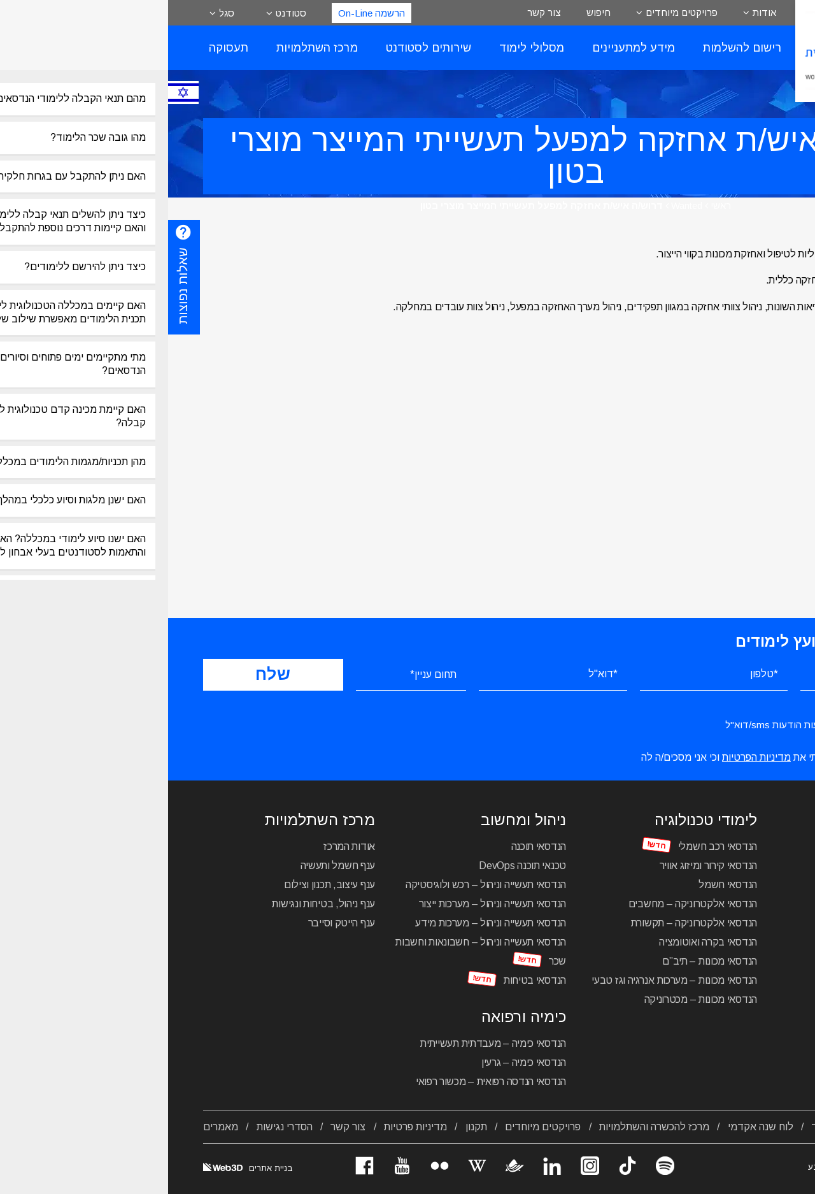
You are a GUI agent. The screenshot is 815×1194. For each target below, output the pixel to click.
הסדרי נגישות (117, 1126)
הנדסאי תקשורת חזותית (732, 903)
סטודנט (123, 13)
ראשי (552, 205)
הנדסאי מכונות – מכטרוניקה (533, 999)
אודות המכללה (749, 1126)
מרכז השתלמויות (149, 47)
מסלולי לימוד (363, 47)
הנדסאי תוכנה (370, 846)
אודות (596, 12)
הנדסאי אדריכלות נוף (737, 884)
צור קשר (376, 12)
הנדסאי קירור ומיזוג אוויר (541, 865)
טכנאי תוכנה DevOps (354, 865)
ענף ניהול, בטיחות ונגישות (155, 903)
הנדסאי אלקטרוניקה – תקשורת (526, 922)
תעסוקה (60, 47)
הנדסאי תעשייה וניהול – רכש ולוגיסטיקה (317, 884)
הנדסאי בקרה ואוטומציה (540, 942)
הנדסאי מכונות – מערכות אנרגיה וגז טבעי (506, 980)
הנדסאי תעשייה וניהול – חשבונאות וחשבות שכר (312, 952)
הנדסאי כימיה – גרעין (355, 1062)
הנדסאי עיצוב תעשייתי (735, 846)
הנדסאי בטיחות (367, 980)
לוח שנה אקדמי (592, 1126)
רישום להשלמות (574, 47)
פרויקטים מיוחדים (513, 12)
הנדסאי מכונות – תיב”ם (541, 961)
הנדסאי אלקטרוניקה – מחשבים (524, 903)
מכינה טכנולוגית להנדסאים (725, 1005)
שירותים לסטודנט (260, 47)
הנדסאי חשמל (559, 884)
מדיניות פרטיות (247, 1126)
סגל (58, 13)
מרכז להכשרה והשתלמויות (486, 1126)
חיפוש (430, 12)
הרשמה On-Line (203, 13)
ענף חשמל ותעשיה (170, 865)
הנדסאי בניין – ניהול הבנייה (726, 922)
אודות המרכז (181, 846)
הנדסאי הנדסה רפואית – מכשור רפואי (323, 1081)
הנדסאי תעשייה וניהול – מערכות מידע (322, 922)
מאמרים (52, 1126)
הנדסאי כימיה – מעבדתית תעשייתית (325, 1043)
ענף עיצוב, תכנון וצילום (161, 884)
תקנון (308, 1126)
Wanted (518, 205)
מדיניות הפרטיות (588, 757)
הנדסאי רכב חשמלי (549, 846)
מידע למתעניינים (465, 47)
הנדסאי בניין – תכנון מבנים (726, 942)
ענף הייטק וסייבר (173, 922)
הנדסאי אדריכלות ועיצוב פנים (721, 865)
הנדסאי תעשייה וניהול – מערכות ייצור (325, 903)
